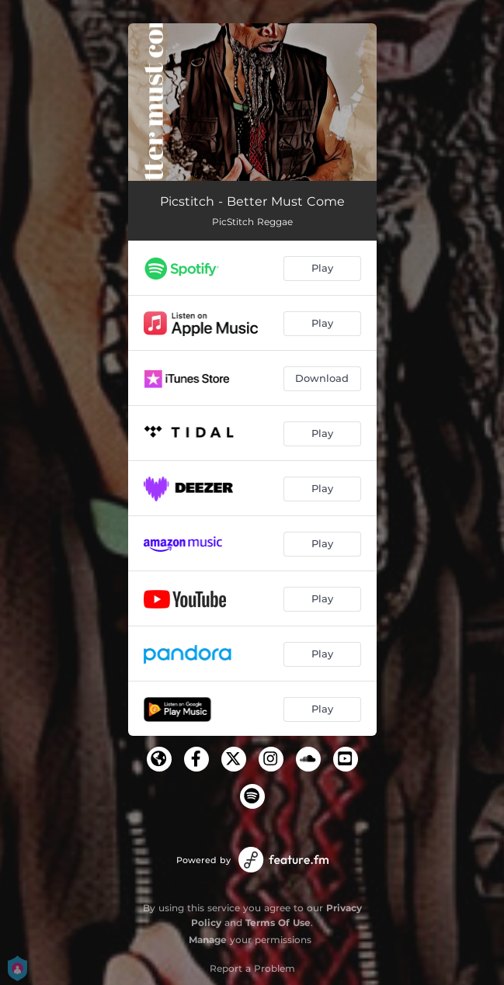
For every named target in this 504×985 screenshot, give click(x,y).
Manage (208, 939)
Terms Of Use (278, 922)
